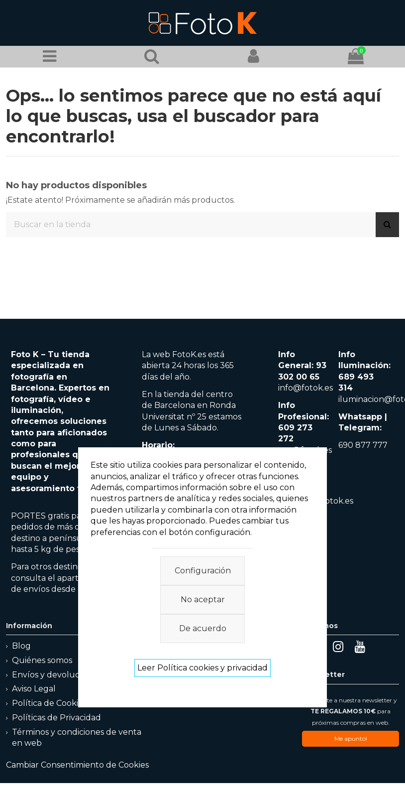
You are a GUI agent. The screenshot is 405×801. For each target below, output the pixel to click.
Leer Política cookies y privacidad (202, 667)
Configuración (203, 570)
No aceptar (203, 599)
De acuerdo (202, 628)
